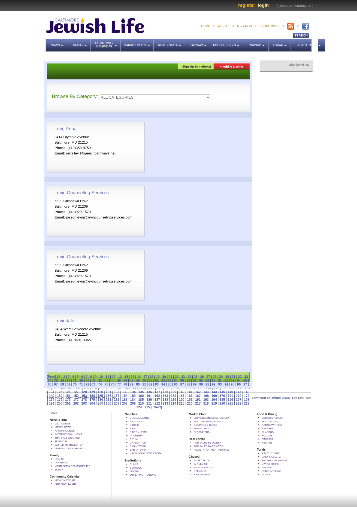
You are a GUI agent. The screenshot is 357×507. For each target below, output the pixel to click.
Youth (59, 469)
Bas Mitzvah (138, 446)
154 (92, 396)
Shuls (134, 464)
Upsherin (136, 435)
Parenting (62, 462)
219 (214, 403)
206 (108, 403)
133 (125, 392)
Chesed (259, 43)
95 (232, 384)
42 (100, 380)
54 (175, 380)
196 (230, 400)
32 (239, 377)
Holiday (267, 435)
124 (51, 392)
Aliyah (266, 474)
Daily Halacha (271, 457)
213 (165, 403)
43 (106, 380)
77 (119, 384)
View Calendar (65, 480)
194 (214, 400)
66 (49, 384)
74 (100, 384)
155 (100, 396)
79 (131, 384)
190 (181, 400)
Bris (133, 428)
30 (227, 377)
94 (226, 384)
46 (125, 380)
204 (92, 403)
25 (195, 377)
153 (84, 396)
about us (285, 6)
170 (222, 396)
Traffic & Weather (67, 437)
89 (194, 384)
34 (49, 380)
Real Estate (171, 43)
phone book (269, 26)
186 (149, 400)
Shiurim (267, 467)
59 (207, 380)
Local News (63, 423)
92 (213, 384)
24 (189, 377)
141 (189, 392)
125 (59, 392)
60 (213, 380)
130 (100, 392)
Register (246, 5)
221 (230, 403)
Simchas (199, 43)
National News (65, 430)
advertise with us (299, 64)
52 (163, 380)
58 (201, 380)
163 (165, 396)
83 (157, 384)
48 (138, 380)
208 (125, 403)
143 (206, 392)
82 (150, 384)
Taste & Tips (270, 421)
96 (239, 384)
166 (189, 396)
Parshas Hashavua (275, 460)
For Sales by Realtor (208, 446)
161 (149, 396)
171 (230, 396)
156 (108, 396)
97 (245, 384)
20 (164, 377)
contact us (303, 6)
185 (141, 400)
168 (206, 396)
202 (76, 403)
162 (157, 396)
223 (246, 403)
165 (181, 396)
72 (87, 384)
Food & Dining (226, 43)
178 (84, 400)
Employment (202, 428)
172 (238, 396)
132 (116, 392)
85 (169, 384)
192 (198, 400)
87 (182, 384)
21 (170, 377)
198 (246, 400)
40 (87, 380)
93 (220, 384)
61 (220, 380)
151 (68, 396)
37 (68, 380)
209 (133, 403)
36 (62, 380)
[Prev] (51, 377)
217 (198, 403)
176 (68, 400)
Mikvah (134, 471)
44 (112, 380)
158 (125, 396)
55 (182, 380)
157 (116, 396)
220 (222, 403)
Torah (282, 43)
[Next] (157, 407)
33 (246, 377)
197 (238, 400)
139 (173, 392)
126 (68, 392)
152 (76, 396)
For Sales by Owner (208, 442)
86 (175, 384)
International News (68, 434)
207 (116, 403)
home (205, 26)
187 (157, 400)
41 (93, 380)
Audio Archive (271, 471)
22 (176, 377)
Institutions (305, 43)
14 (126, 377)
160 (141, 396)
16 (139, 377)
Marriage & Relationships (72, 466)
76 (112, 384)
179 (92, 400)
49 (144, 380)
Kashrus (268, 428)
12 (113, 377)
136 (149, 392)
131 (108, 392)
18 (151, 377)
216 (189, 403)
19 (157, 377)
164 (173, 396)
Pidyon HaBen (139, 432)
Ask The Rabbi (271, 453)
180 (100, 400)
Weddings (137, 421)
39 (81, 380)
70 (75, 384)
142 (198, 392)
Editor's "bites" (272, 418)
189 (173, 400)
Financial (61, 441)
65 (245, 380)
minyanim (244, 26)
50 (150, 380)
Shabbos (268, 432)
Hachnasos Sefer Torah (147, 453)
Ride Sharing (202, 474)
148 (246, 392)
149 (51, 396)
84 (163, 384)
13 (120, 377)
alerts (223, 26)
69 (68, 384)
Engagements (139, 418)
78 (125, 384)
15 (132, 377)
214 (173, 403)
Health (59, 459)
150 (59, 396)
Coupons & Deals (205, 425)
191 (189, 400)
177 (76, 400)
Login (263, 5)
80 (138, 384)
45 (119, 380)
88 (188, 384)
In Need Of (201, 464)
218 (206, 403)
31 (233, 377)
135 (141, 392)
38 (75, 380)
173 (246, 396)
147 (238, 392)
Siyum (134, 439)
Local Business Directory (212, 418)
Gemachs (200, 471)
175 (59, 400)
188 (165, 400)
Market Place (139, 43)
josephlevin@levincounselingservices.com (99, 217)
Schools (136, 467)
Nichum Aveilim (204, 467)
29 (221, 377)
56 (188, 380)
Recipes (267, 442)
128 (84, 392)
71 (81, 384)
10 (101, 377)
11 (107, 377)
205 (100, 403)
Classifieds (202, 432)
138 (165, 392)
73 (93, 384)
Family (82, 43)
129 (92, 392)
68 (62, 384)
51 (157, 380)
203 (84, 403)
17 (145, 377)
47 (131, 380)
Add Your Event (66, 483)
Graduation (138, 442)
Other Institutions (143, 474)
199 (51, 403)
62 (226, 380)
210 (141, 403)
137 (157, 392)
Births (134, 425)
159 (133, 396)
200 (59, 403)
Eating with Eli (272, 425)
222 (238, 403)
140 (181, 392)
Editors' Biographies (69, 448)
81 (144, 384)
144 (214, 392)
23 (183, 377)
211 (149, 403)
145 (222, 392)
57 (194, 380)
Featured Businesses (208, 421)
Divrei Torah (270, 464)
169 (214, 396)
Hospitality (202, 460)
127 (76, 392)
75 (106, 384)
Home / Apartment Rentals (212, 449)
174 (51, 400)
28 (214, 377)
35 (56, 380)
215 (181, 403)
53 (169, 380)
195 (222, 400)
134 (133, 392)
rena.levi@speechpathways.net (91, 153)
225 (147, 407)
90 (201, 384)
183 (125, 400)
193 (206, 400)
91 (207, 384)
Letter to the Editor (69, 445)
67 (56, 384)
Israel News (63, 427)
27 (208, 377)
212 (157, 403)
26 (202, 377)
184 (133, 400)
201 (68, 403)
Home (53, 413)
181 (108, 400)
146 (230, 392)
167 (198, 396)
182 (116, 400)
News (59, 43)
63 (232, 380)
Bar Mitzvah (138, 449)
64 (239, 380)
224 (139, 407)
